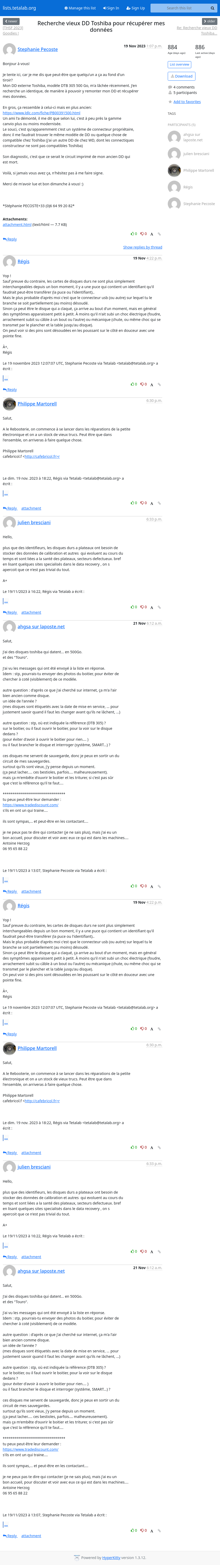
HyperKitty (111, 1557)
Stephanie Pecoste (38, 49)
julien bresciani (34, 522)
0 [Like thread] (134, 233)
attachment (31, 508)
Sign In (111, 7)
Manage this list (80, 7)
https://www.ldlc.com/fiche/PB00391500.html (41, 112)
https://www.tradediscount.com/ (31, 804)
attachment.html (17, 224)
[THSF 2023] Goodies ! (13, 30)
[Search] (212, 8)
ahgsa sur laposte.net (41, 626)
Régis (24, 261)
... (6, 378)
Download (182, 76)
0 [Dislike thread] (144, 233)
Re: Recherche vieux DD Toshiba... (197, 30)
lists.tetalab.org (19, 8)
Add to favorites (184, 101)
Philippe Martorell (37, 404)
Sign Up (135, 7)
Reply (10, 239)
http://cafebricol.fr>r (42, 456)
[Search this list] (179, 8)
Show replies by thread (142, 247)
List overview (179, 64)
